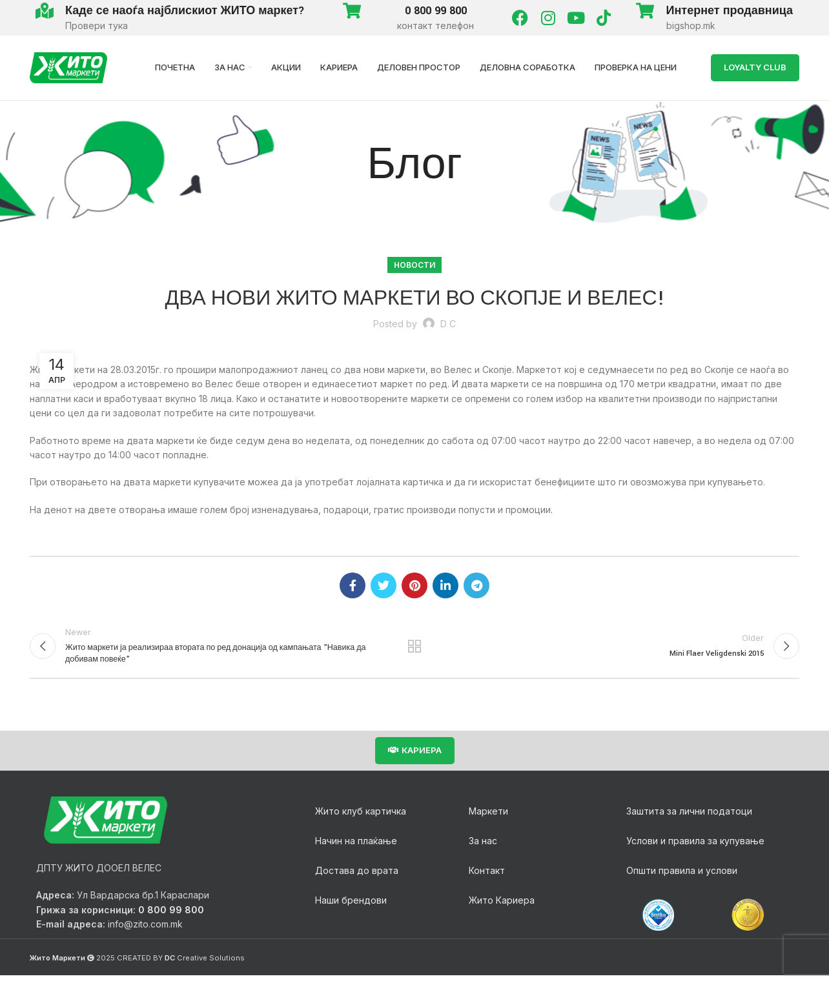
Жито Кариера (502, 907)
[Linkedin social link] (445, 585)
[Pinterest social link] (414, 585)
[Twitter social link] (383, 585)
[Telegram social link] (476, 585)
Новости (414, 265)
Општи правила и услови (681, 877)
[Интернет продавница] (645, 11)
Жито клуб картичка (360, 818)
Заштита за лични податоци (689, 818)
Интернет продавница (729, 10)
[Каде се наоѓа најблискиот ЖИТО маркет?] (44, 11)
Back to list (414, 649)
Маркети (488, 818)
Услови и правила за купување (695, 847)
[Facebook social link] (352, 585)
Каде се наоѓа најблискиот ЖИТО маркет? (185, 10)
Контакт (487, 877)
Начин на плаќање (356, 847)
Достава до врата (356, 877)
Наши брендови (351, 907)
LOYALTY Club (755, 67)
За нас (483, 847)
